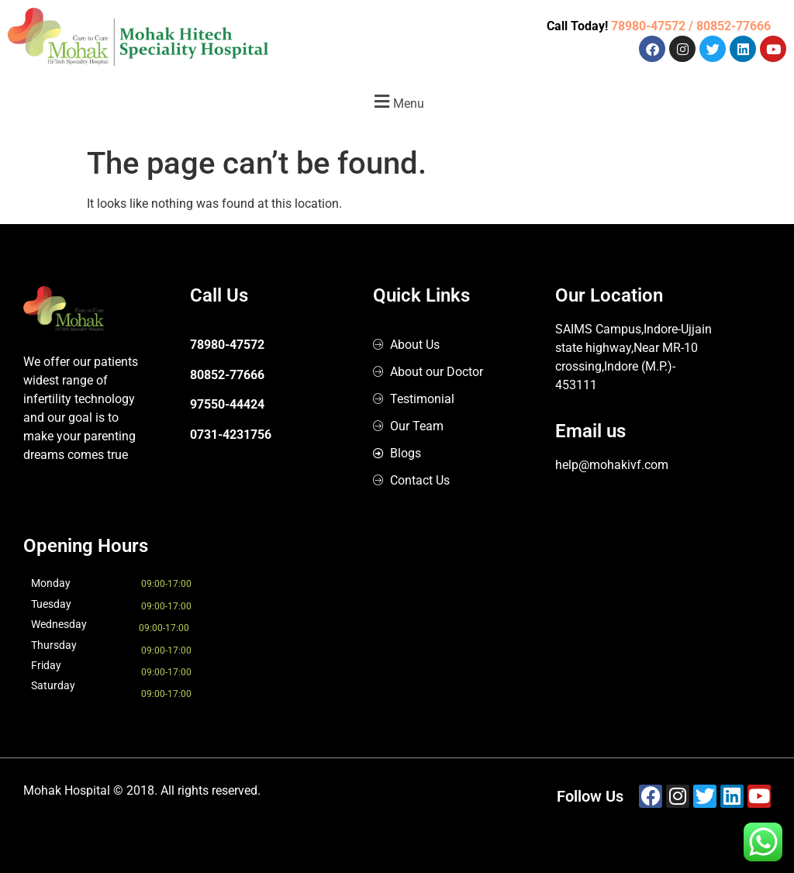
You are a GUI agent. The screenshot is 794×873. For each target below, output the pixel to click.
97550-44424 (227, 404)
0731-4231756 (230, 434)
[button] (397, 101)
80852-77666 (227, 374)
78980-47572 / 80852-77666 (691, 26)
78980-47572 (227, 344)
